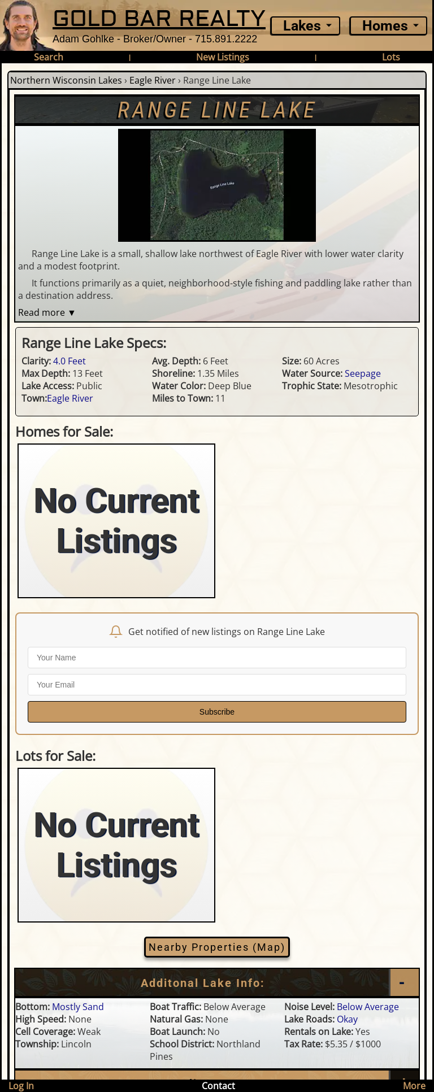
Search (48, 57)
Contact (218, 1086)
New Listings (222, 57)
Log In (21, 1086)
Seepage (363, 373)
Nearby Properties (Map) (217, 947)
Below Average (368, 1006)
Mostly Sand (78, 1006)
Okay (347, 1019)
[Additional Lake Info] (217, 983)
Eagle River (152, 80)
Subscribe (217, 711)
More (414, 1086)
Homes (385, 26)
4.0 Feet (69, 361)
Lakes (302, 26)
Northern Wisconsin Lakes (66, 80)
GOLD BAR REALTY (159, 19)
